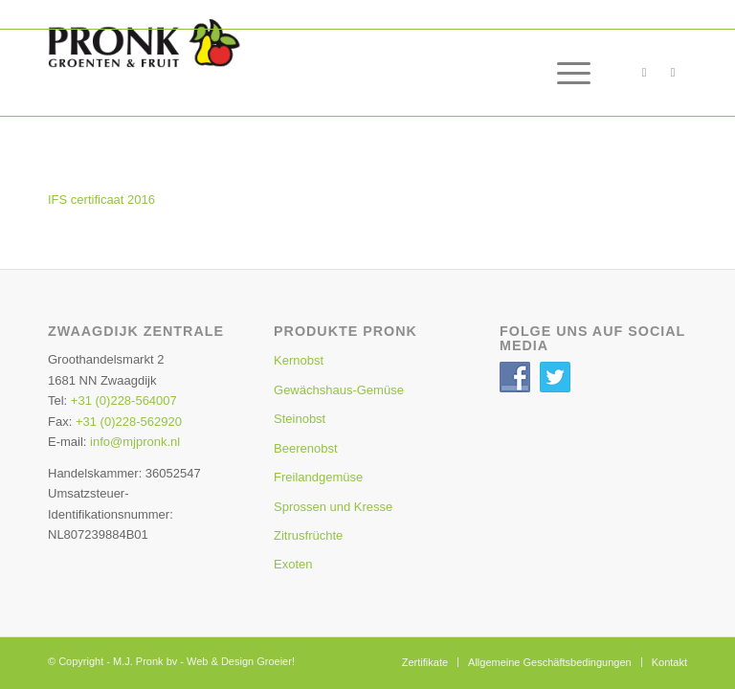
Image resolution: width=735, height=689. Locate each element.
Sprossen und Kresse (333, 507)
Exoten (293, 564)
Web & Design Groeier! (241, 661)
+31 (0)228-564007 (124, 400)
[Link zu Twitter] (672, 72)
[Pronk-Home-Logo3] (186, 63)
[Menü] (564, 73)
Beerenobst (306, 448)
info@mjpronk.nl (135, 441)
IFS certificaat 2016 (101, 199)
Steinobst (299, 418)
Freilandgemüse (318, 477)
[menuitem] (564, 73)
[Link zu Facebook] (644, 72)
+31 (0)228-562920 (129, 421)
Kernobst (298, 360)
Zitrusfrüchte (308, 535)
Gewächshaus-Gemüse (339, 390)
